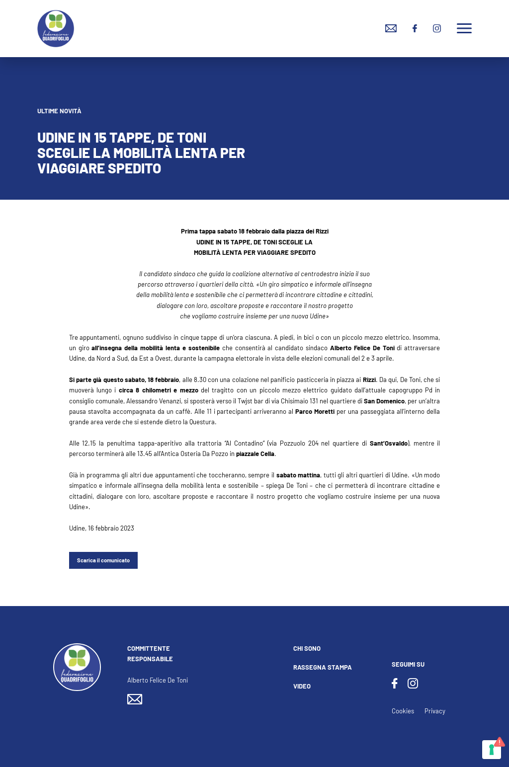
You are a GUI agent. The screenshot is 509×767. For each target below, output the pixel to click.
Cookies (403, 711)
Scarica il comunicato (103, 560)
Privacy (434, 711)
